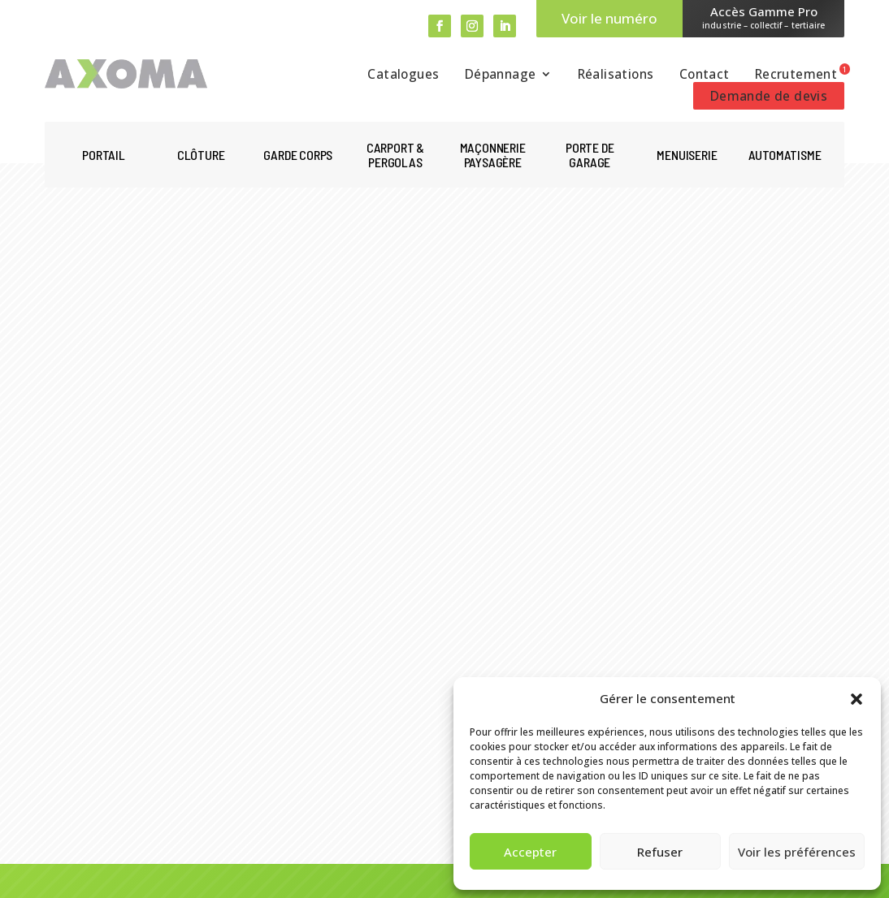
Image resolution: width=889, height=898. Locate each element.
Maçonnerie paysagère (493, 155)
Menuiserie (687, 155)
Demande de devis (768, 96)
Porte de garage (590, 155)
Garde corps (297, 155)
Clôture (201, 155)
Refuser (660, 852)
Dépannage (500, 75)
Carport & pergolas (395, 155)
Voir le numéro (609, 18)
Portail (103, 155)
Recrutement (796, 75)
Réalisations (616, 75)
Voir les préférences (797, 852)
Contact (704, 75)
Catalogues (403, 75)
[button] (856, 699)
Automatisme (785, 155)
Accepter (530, 852)
